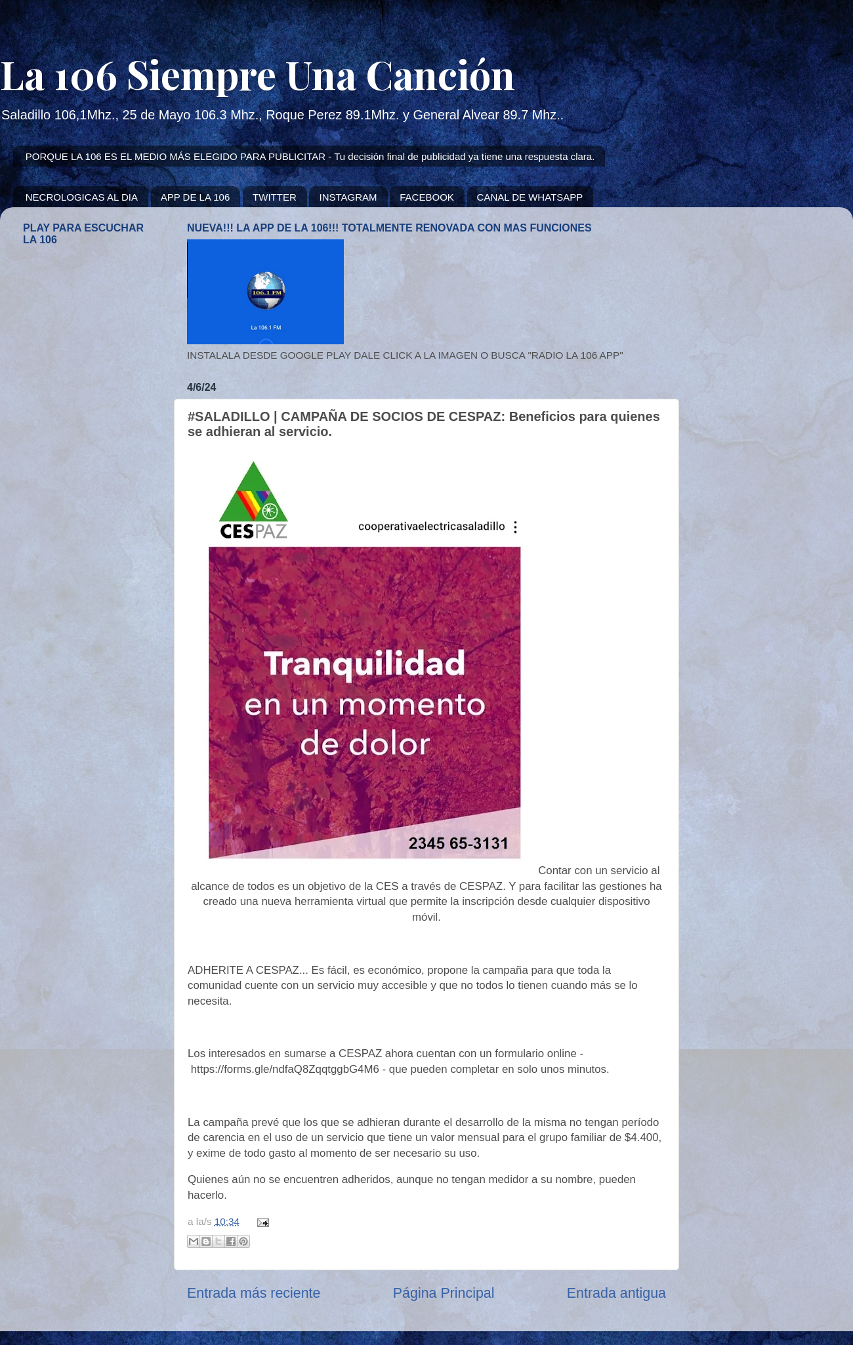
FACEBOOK (427, 197)
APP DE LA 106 (195, 197)
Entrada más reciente (253, 1293)
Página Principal (444, 1293)
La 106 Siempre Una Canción (257, 73)
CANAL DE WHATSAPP (530, 197)
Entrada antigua (616, 1293)
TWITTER (275, 197)
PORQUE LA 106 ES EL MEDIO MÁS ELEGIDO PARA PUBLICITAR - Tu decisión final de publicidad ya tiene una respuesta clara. (310, 156)
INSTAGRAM (348, 197)
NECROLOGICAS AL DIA (82, 197)
